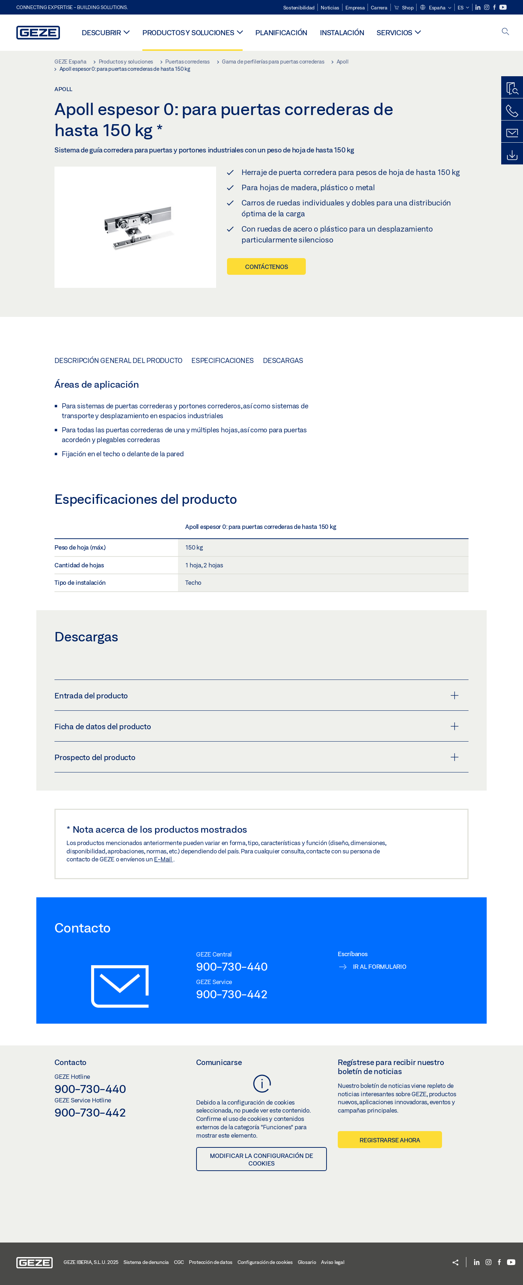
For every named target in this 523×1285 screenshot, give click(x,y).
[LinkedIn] (478, 7)
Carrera (379, 8)
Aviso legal (332, 1262)
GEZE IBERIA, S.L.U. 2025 (91, 1262)
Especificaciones (222, 360)
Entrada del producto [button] (256, 695)
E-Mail (163, 859)
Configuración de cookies (265, 1262)
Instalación (342, 32)
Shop (404, 8)
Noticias (330, 8)
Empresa (355, 8)
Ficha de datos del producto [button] (256, 726)
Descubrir (101, 32)
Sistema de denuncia (146, 1262)
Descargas (283, 360)
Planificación (281, 32)
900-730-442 (231, 993)
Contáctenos (266, 266)
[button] (435, 8)
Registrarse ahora (390, 1140)
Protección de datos (210, 1262)
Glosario (307, 1262)
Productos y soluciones (188, 32)
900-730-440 (231, 966)
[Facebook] (495, 7)
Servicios (394, 32)
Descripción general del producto (118, 360)
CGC (179, 1262)
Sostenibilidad (299, 8)
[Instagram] (487, 7)
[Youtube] (503, 7)
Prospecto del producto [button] (256, 757)
